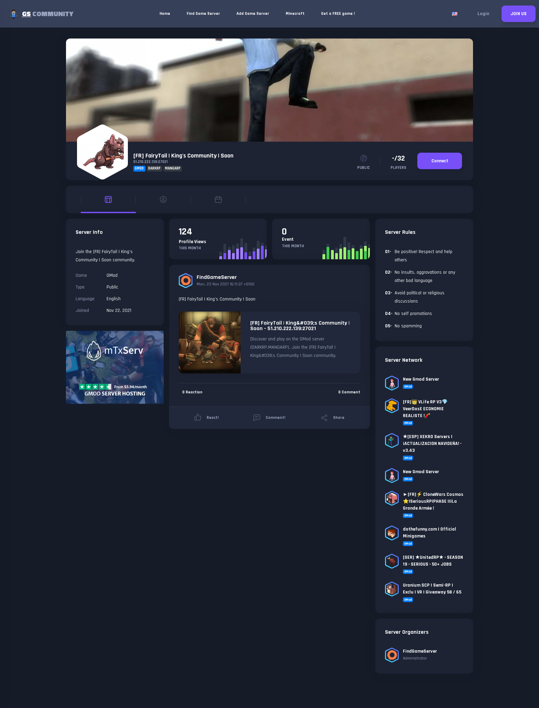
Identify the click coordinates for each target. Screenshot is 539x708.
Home (165, 13)
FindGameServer (217, 277)
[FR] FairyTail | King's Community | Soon (183, 156)
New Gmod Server (421, 379)
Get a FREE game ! (338, 13)
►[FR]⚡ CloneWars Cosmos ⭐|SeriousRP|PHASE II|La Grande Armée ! (433, 501)
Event (288, 239)
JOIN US (518, 14)
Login (483, 14)
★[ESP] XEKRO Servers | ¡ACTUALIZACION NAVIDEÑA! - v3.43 (432, 444)
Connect (439, 161)
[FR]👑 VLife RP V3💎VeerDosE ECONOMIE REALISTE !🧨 (425, 409)
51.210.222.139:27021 (150, 162)
